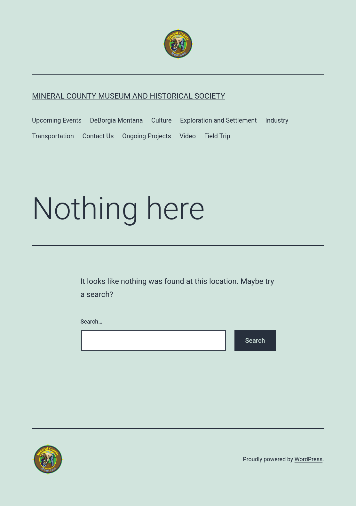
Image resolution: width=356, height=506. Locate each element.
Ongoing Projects (146, 136)
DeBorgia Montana (116, 120)
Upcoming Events (57, 120)
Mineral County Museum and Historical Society (128, 96)
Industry (276, 120)
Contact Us (98, 136)
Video (187, 136)
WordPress (308, 459)
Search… (92, 321)
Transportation (53, 136)
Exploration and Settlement (218, 120)
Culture (161, 120)
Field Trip (217, 136)
